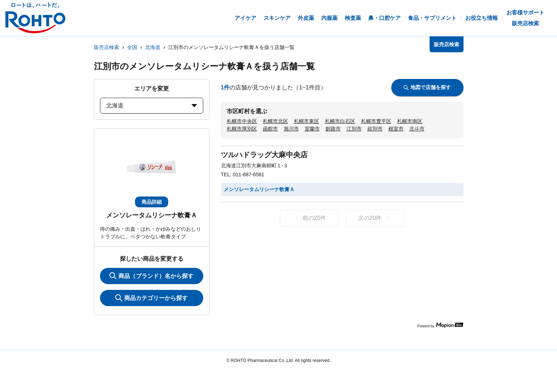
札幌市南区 (409, 121)
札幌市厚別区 (242, 129)
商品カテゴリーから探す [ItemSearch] (151, 297)
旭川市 (291, 129)
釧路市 (333, 129)
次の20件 (375, 218)
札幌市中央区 (242, 121)
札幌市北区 (275, 121)
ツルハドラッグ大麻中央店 (264, 155)
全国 (132, 47)
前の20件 (309, 218)
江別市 (354, 129)
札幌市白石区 (340, 121)
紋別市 (375, 129)
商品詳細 (152, 202)
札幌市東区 (306, 121)
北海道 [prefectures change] (151, 105)
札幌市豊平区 (376, 121)
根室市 (396, 129)
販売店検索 (106, 47)
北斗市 (417, 129)
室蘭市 (312, 129)
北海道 (152, 47)
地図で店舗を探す (427, 87)
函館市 (270, 129)
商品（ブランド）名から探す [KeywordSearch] (151, 275)
